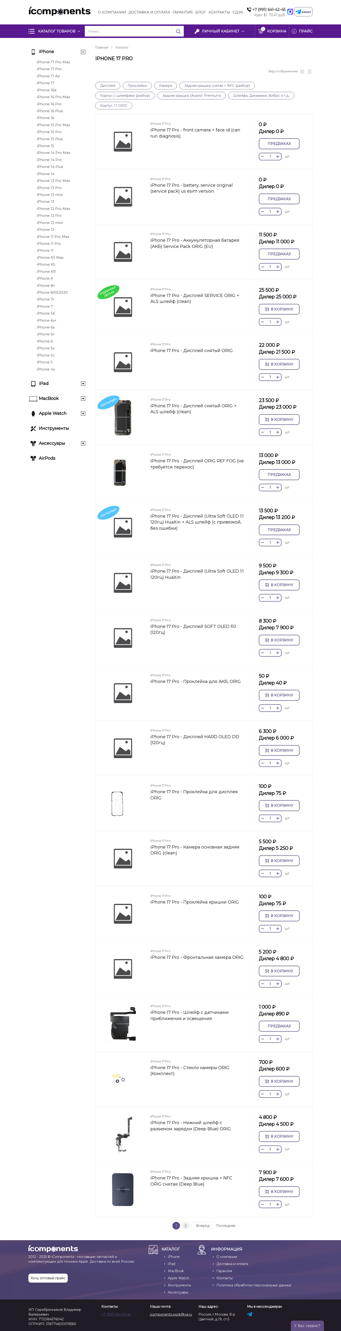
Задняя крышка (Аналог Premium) (191, 95)
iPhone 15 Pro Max (53, 125)
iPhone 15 (45, 146)
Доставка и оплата (232, 1264)
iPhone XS (46, 264)
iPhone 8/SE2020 (52, 292)
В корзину (279, 309)
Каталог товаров (56, 31)
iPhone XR (46, 271)
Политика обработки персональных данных (253, 1285)
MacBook (49, 398)
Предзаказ (279, 143)
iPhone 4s (46, 369)
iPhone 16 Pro (49, 104)
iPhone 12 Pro (49, 215)
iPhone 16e (47, 90)
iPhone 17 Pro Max (53, 62)
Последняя (225, 1226)
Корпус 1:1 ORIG (113, 105)
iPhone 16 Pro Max (53, 97)
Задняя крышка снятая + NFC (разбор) (217, 85)
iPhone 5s (45, 348)
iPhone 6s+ (47, 320)
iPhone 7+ (46, 299)
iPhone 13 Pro (49, 188)
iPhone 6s (45, 327)
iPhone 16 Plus (50, 111)
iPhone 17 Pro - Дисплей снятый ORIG (191, 350)
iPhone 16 (45, 118)
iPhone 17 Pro (49, 69)
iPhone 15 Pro (49, 132)
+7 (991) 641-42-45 (269, 9)
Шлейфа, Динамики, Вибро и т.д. (261, 95)
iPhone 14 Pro (49, 160)
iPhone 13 (45, 201)
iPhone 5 (45, 362)
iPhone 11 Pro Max (53, 236)
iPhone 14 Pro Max (53, 152)
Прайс (306, 31)
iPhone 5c (46, 355)
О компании (112, 12)
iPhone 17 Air (48, 76)
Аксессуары (52, 443)
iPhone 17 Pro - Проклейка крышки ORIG (194, 902)
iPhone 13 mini (50, 194)
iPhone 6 (45, 341)
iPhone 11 (45, 250)
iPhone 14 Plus (50, 166)
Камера (165, 85)
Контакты (219, 12)
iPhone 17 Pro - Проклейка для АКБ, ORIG (195, 681)
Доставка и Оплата (149, 12)
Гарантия (183, 12)
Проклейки (137, 85)
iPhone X (45, 278)
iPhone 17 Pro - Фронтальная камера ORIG (196, 957)
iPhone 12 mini (50, 222)
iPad (44, 383)
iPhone (46, 51)
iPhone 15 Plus (50, 139)
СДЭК (238, 12)
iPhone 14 (45, 174)
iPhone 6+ (46, 334)
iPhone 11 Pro (49, 243)
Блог (200, 12)
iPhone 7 (45, 306)
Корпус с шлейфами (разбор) (125, 95)
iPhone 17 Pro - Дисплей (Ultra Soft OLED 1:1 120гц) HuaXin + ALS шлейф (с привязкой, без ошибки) (197, 522)
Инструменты (54, 428)
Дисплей (107, 85)
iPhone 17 (45, 83)
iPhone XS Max (50, 257)
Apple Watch (53, 413)
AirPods (47, 458)
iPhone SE (46, 313)
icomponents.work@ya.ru (171, 1314)
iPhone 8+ (46, 285)
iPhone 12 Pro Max (53, 208)
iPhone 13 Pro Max (53, 180)
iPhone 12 (45, 229)
